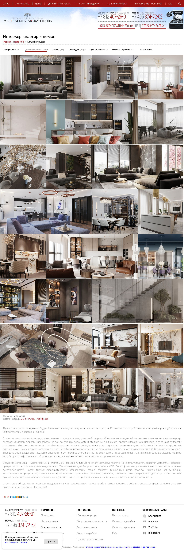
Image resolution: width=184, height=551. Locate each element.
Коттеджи (77, 49)
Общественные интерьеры (92, 521)
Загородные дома (87, 527)
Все (46, 418)
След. (32, 418)
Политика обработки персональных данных (104, 547)
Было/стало (146, 49)
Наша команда (49, 521)
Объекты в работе (123, 49)
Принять (51, 541)
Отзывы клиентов (51, 527)
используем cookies (16, 542)
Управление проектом (148, 4)
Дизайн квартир (36, 49)
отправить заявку (153, 26)
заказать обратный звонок (116, 26)
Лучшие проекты (98, 49)
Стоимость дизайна (123, 521)
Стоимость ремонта (123, 527)
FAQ (170, 4)
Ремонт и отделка (88, 4)
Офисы (58, 49)
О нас (6, 4)
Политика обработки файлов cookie (139, 547)
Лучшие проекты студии (90, 539)
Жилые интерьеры (87, 515)
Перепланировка (117, 4)
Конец (40, 418)
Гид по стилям (120, 515)
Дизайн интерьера (59, 4)
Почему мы (47, 515)
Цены (38, 4)
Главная (7, 42)
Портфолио (22, 4)
